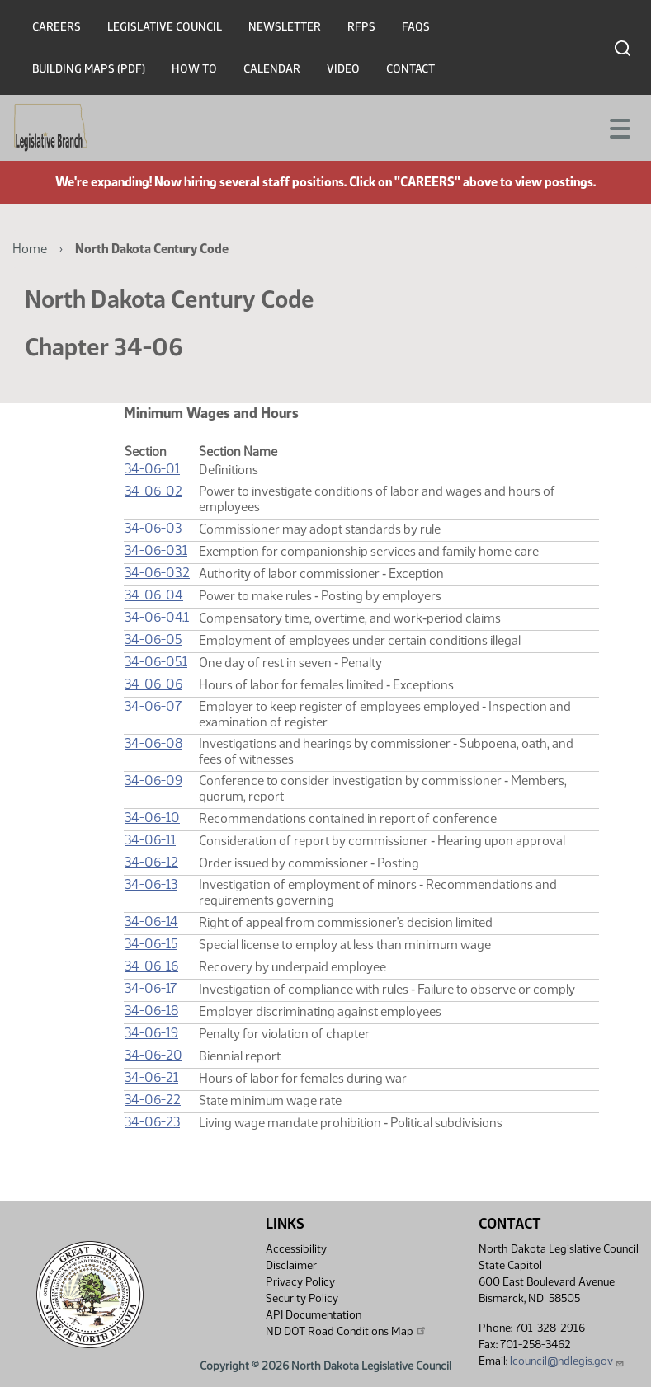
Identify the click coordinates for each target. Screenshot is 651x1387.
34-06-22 (153, 1099)
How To (194, 69)
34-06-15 (151, 944)
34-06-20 (153, 1055)
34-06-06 (153, 684)
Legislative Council (164, 27)
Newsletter (284, 27)
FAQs (416, 27)
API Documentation (313, 1315)
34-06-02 (153, 491)
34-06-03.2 (157, 573)
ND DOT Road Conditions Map (346, 1331)
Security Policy (302, 1298)
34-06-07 (153, 706)
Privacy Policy (300, 1282)
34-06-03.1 (156, 550)
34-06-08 (153, 743)
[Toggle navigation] (618, 126)
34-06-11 (150, 840)
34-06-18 (151, 1010)
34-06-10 (152, 817)
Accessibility (296, 1249)
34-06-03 (153, 528)
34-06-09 (153, 780)
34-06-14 (151, 921)
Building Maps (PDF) (88, 69)
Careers (56, 27)
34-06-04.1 (157, 617)
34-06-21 (151, 1077)
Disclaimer (291, 1265)
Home (29, 248)
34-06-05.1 (156, 662)
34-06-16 (151, 966)
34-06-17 (151, 988)
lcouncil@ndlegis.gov (567, 1361)
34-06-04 (154, 595)
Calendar (271, 69)
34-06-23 (152, 1122)
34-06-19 (151, 1033)
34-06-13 (151, 884)
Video (343, 69)
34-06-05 (153, 639)
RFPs (361, 27)
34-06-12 (151, 862)
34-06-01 (152, 469)
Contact (410, 69)
